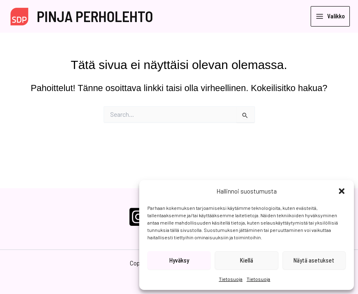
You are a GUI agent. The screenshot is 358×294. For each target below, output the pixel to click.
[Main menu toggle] (330, 16)
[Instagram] (138, 217)
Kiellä (246, 260)
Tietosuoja (230, 279)
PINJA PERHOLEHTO (95, 16)
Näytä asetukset (314, 260)
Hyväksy (179, 260)
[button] (342, 191)
